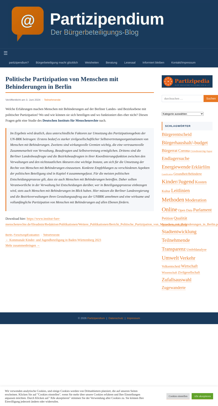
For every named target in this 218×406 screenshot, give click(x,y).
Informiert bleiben (153, 62)
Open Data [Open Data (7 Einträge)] (185, 210)
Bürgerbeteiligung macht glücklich (57, 62)
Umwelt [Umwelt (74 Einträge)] (170, 258)
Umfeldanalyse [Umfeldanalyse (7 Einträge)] (197, 249)
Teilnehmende (52, 99)
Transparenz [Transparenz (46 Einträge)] (174, 249)
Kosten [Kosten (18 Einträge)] (200, 182)
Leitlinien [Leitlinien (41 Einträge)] (180, 190)
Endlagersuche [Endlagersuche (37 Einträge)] (175, 158)
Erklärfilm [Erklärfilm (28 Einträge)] (200, 167)
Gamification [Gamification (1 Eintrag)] (167, 174)
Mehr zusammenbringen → (22, 245)
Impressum (133, 318)
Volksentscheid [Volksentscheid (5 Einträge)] (171, 266)
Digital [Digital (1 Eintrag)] (209, 151)
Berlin (8, 234)
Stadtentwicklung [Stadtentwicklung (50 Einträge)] (179, 231)
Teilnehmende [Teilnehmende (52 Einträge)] (176, 240)
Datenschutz (115, 318)
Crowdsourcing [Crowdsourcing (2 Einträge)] (197, 151)
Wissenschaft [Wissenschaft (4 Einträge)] (169, 272)
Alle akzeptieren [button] (202, 396)
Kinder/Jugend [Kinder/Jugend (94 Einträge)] (178, 181)
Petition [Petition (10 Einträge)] (167, 218)
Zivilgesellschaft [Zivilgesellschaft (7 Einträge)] (189, 272)
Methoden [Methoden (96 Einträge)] (173, 200)
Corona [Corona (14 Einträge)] (184, 150)
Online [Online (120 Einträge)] (169, 209)
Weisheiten (92, 62)
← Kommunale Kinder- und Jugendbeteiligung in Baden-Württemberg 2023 (53, 240)
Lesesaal (130, 62)
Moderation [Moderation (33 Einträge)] (195, 200)
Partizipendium (96, 318)
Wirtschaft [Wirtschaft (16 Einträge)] (189, 266)
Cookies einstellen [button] (178, 396)
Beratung (111, 62)
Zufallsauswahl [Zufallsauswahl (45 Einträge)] (176, 279)
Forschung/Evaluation (26, 234)
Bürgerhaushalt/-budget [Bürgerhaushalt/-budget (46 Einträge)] (185, 142)
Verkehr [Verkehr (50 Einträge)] (188, 258)
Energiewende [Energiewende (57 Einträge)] (176, 167)
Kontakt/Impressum (183, 62)
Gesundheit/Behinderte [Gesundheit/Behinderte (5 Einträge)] (187, 174)
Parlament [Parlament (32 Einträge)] (202, 209)
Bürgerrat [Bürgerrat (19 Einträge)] (170, 150)
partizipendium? (19, 62)
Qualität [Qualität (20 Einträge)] (180, 218)
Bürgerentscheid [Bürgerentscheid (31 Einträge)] (177, 134)
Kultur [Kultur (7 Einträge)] (166, 191)
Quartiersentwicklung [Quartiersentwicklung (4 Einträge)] (174, 224)
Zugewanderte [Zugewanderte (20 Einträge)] (174, 287)
